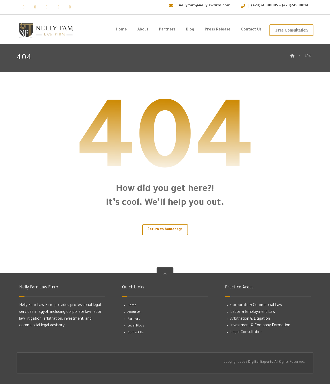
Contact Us (135, 333)
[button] (23, 7)
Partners (133, 319)
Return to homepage (165, 229)
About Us (134, 312)
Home (131, 305)
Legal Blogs (135, 326)
